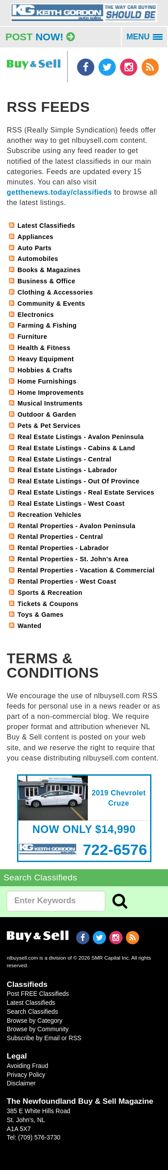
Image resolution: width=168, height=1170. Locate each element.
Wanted (29, 625)
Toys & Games (40, 614)
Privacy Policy (26, 1074)
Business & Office (46, 281)
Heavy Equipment (45, 359)
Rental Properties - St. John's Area (73, 559)
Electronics (35, 314)
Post (40, 37)
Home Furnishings (47, 381)
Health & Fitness (43, 347)
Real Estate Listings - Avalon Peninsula (80, 436)
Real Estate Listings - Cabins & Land (76, 448)
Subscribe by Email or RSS (44, 1038)
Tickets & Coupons (47, 603)
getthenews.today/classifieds (59, 192)
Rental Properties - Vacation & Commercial (86, 570)
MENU (147, 39)
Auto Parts (34, 248)
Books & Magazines (49, 269)
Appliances (35, 236)
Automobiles (37, 258)
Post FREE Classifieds (38, 993)
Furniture (32, 336)
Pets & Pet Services (49, 425)
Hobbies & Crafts (44, 370)
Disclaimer (21, 1083)
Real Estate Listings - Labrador (67, 470)
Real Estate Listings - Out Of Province (78, 481)
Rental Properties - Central (60, 536)
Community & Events (51, 303)
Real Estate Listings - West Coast (71, 503)
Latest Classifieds (46, 225)
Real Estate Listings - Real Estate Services (85, 492)
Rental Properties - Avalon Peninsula (76, 525)
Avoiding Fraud (27, 1065)
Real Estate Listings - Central (64, 459)
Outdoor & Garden (46, 414)
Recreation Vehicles (49, 514)
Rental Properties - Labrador (63, 547)
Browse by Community (38, 1029)
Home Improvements (50, 392)
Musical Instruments (50, 403)
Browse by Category (34, 1020)
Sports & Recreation (49, 592)
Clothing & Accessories (55, 292)
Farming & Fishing (47, 325)
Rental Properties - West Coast (66, 581)
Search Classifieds (32, 1011)
